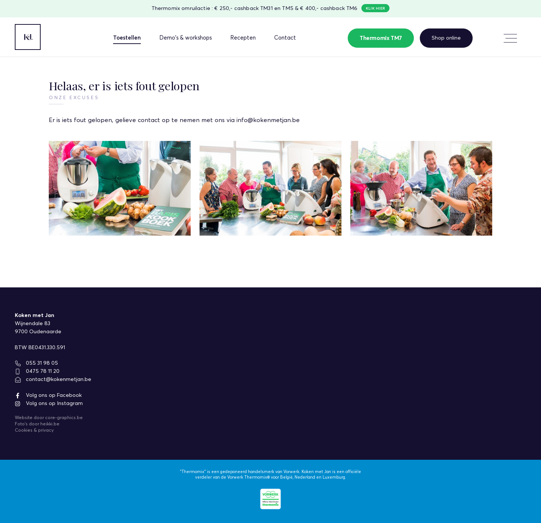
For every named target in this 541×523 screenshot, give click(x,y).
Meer (508, 37)
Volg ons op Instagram (49, 403)
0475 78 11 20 (37, 371)
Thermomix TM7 (381, 38)
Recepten (243, 38)
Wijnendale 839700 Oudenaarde (38, 327)
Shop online (446, 38)
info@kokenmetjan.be (268, 120)
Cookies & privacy (34, 430)
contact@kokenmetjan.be (53, 379)
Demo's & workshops (185, 38)
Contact (285, 38)
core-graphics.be (64, 418)
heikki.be (49, 424)
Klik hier (375, 8)
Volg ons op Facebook (48, 395)
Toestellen (127, 38)
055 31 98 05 (36, 363)
